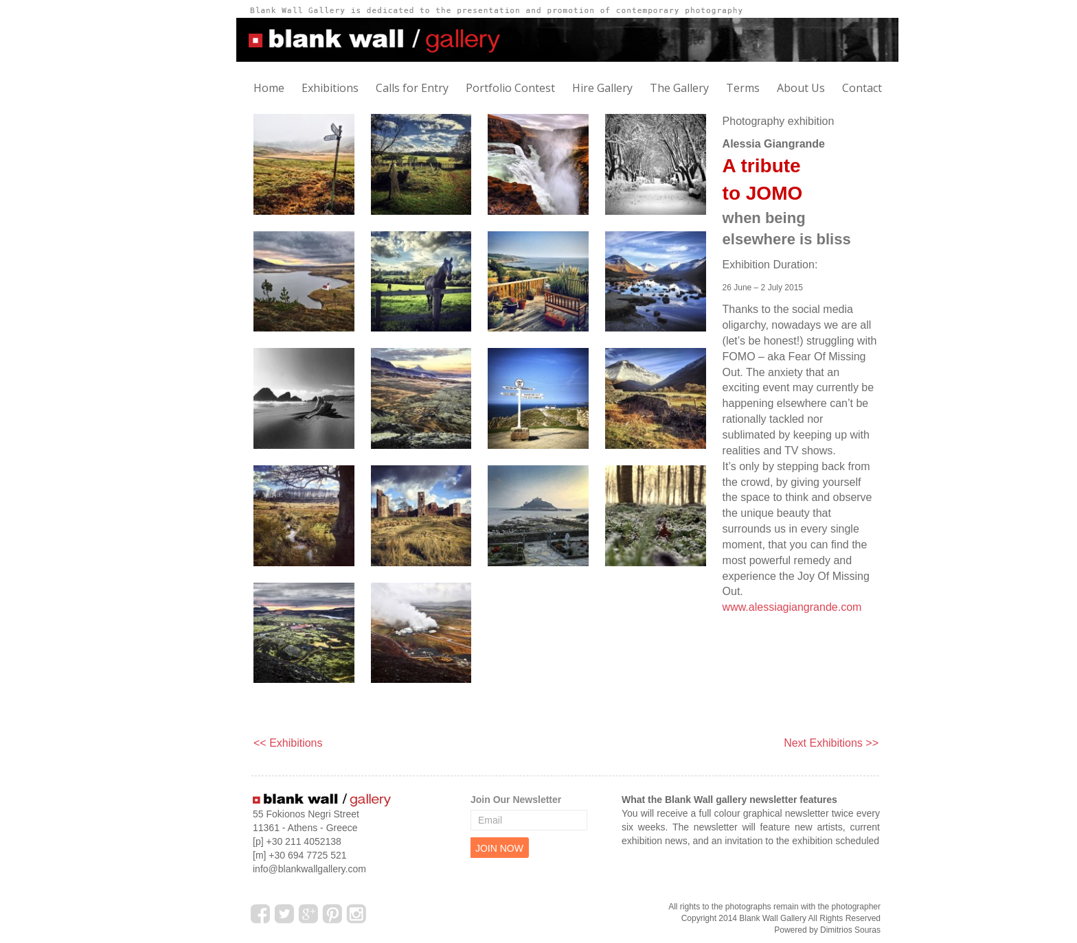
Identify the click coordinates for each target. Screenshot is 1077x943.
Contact (862, 87)
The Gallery (679, 87)
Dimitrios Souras (850, 930)
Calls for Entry (412, 87)
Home (268, 87)
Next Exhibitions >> (831, 743)
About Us (801, 87)
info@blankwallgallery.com (309, 868)
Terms (743, 87)
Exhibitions (330, 87)
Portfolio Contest (510, 87)
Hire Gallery (602, 87)
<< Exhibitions (288, 743)
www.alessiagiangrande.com (792, 607)
